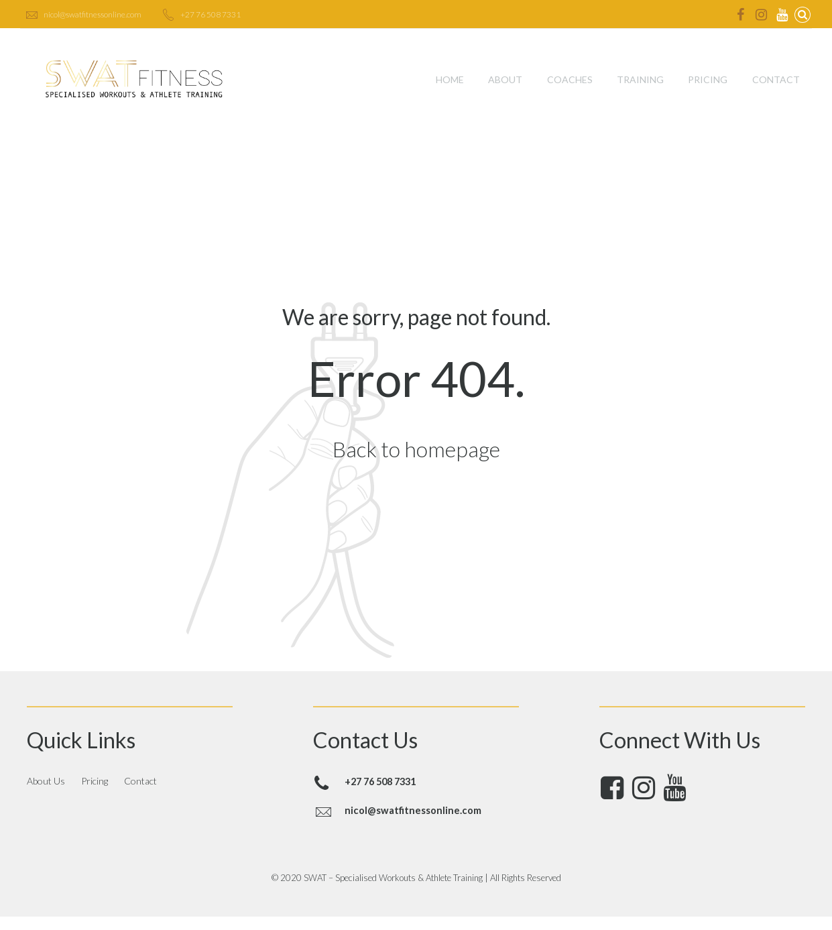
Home (450, 79)
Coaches (570, 79)
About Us (46, 781)
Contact (776, 79)
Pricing (707, 79)
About (505, 79)
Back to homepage (416, 449)
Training (640, 79)
